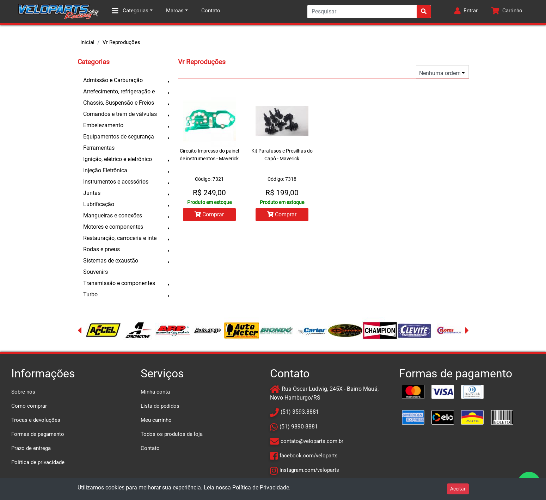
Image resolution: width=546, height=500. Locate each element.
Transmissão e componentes (119, 283)
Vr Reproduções (121, 42)
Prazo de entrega (31, 448)
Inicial (87, 42)
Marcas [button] (175, 10)
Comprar (209, 214)
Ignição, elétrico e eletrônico (117, 159)
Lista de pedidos (160, 406)
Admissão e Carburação (113, 80)
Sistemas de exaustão (110, 260)
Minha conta (155, 392)
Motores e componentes (113, 226)
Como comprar (29, 406)
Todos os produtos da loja (172, 434)
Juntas (91, 193)
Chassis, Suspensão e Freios (118, 102)
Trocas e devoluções (35, 420)
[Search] (369, 11)
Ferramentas (99, 147)
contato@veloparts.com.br (312, 441)
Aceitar (458, 489)
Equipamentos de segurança (118, 136)
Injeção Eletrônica (105, 170)
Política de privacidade (38, 462)
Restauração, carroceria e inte (120, 238)
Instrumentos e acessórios (115, 181)
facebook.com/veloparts (309, 455)
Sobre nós (23, 392)
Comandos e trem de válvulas (120, 114)
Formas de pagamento (37, 434)
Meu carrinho (156, 420)
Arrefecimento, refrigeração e (119, 91)
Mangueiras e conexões (112, 215)
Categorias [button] (130, 10)
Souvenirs (95, 271)
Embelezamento (103, 125)
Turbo (90, 294)
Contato (210, 10)
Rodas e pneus (101, 249)
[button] (466, 11)
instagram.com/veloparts (309, 470)
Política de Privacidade (260, 487)
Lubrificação (98, 204)
